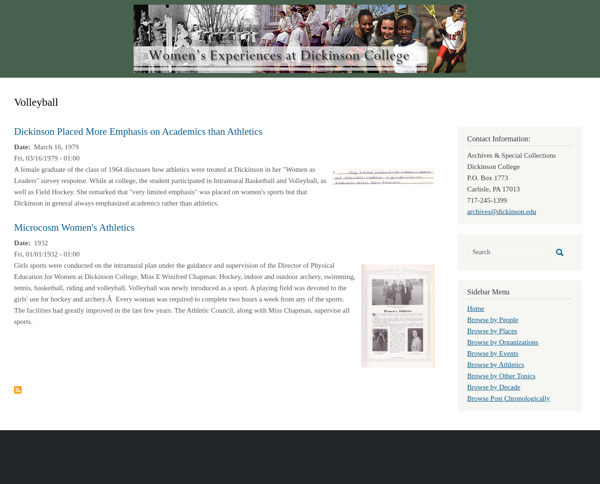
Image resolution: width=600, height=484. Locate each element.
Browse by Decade (493, 387)
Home (476, 308)
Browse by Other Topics (501, 376)
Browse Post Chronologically (508, 398)
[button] (383, 176)
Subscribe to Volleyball (18, 390)
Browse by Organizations (503, 342)
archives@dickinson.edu (502, 211)
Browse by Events (492, 353)
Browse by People (492, 319)
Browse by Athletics (496, 364)
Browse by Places (492, 331)
